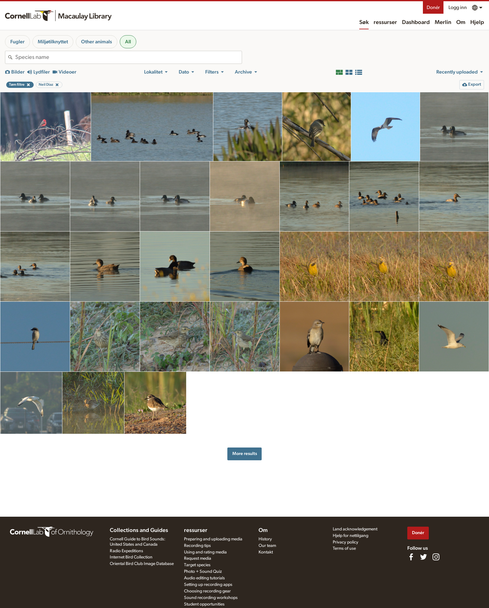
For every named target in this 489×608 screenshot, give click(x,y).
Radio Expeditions (126, 551)
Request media (197, 558)
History (265, 539)
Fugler (17, 41)
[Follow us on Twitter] (423, 557)
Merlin (443, 22)
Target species (197, 565)
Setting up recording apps (208, 584)
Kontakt (266, 552)
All (128, 41)
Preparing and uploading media (213, 539)
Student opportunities (204, 604)
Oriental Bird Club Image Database (142, 564)
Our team (267, 545)
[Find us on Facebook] (411, 557)
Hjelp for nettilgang (350, 536)
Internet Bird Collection (131, 557)
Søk (364, 22)
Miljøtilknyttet (53, 41)
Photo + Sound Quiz (203, 571)
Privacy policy (345, 542)
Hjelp (477, 22)
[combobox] (128, 57)
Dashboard (416, 22)
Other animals (96, 41)
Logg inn (457, 7)
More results (244, 453)
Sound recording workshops (211, 598)
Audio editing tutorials (204, 578)
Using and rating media (205, 552)
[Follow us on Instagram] (436, 557)
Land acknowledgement (355, 529)
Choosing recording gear (207, 591)
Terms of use (344, 548)
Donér (433, 7)
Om (460, 22)
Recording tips (197, 545)
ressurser (385, 22)
